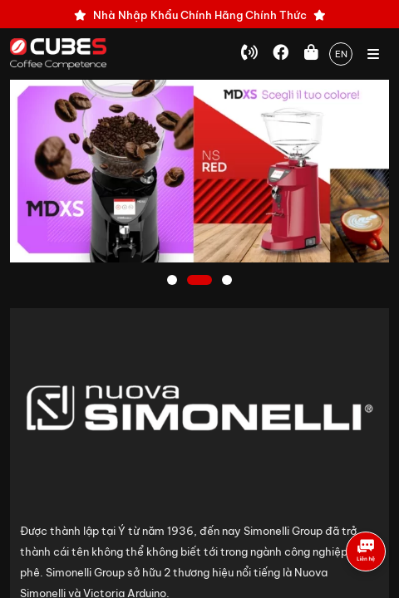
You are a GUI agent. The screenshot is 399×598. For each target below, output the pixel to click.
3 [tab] (229, 281)
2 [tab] (199, 281)
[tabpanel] (199, 171)
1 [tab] (173, 281)
